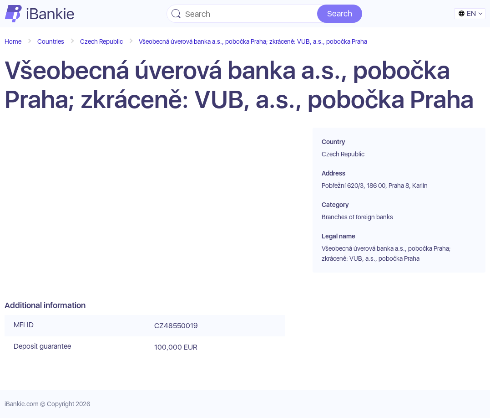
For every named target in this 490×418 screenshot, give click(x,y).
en (467, 13)
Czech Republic (101, 41)
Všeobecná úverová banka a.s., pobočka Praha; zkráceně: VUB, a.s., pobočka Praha (253, 41)
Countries (50, 41)
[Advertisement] (145, 214)
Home (13, 41)
